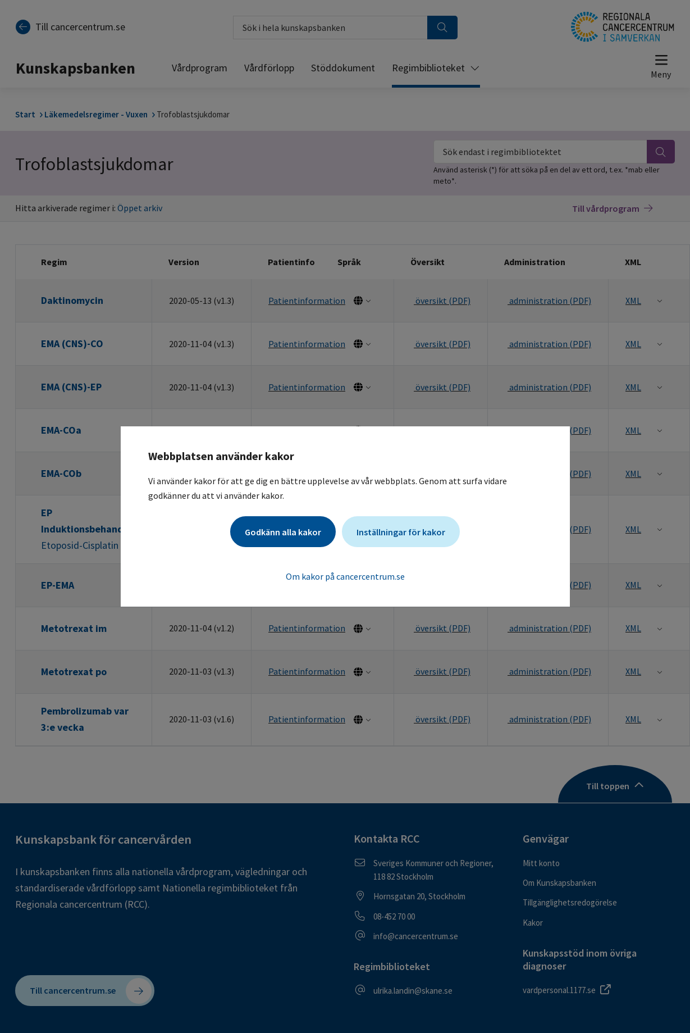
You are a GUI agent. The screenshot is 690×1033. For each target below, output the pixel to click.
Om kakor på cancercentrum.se (345, 576)
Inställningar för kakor (401, 532)
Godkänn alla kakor (283, 532)
